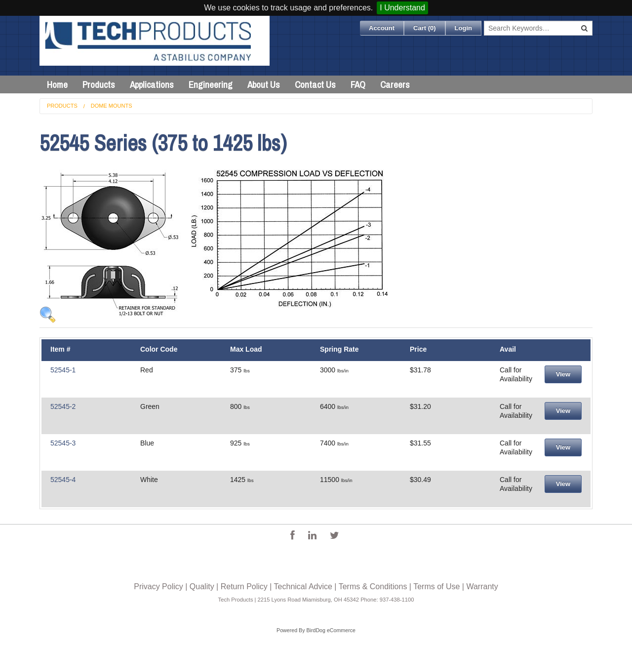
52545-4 (63, 480)
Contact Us (315, 84)
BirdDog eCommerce (331, 630)
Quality (202, 586)
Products (98, 84)
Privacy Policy (158, 586)
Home (57, 84)
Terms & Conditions (373, 586)
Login (463, 28)
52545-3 (63, 443)
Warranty (482, 586)
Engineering (211, 84)
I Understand (402, 7)
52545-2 (63, 406)
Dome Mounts (111, 106)
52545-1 (63, 370)
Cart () (424, 28)
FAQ (358, 84)
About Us (263, 84)
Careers (395, 84)
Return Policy (244, 586)
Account (382, 28)
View (563, 374)
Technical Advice (303, 586)
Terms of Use (436, 586)
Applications (152, 84)
